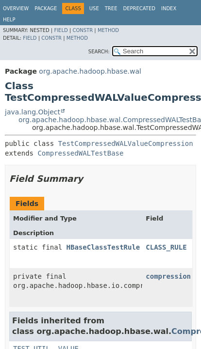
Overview (16, 8)
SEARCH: (99, 51)
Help (9, 19)
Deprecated (139, 8)
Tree (111, 8)
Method (108, 30)
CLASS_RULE (166, 247)
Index (168, 8)
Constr (82, 30)
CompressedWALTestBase (80, 153)
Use (94, 8)
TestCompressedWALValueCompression (125, 143)
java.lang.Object (32, 112)
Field (60, 30)
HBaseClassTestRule (103, 247)
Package (45, 8)
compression (168, 276)
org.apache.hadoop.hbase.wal (90, 71)
